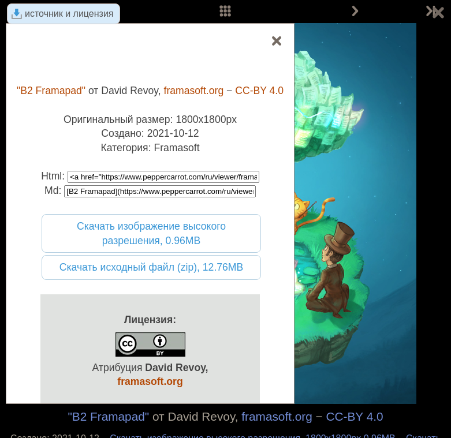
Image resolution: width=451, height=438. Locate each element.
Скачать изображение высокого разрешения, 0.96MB (151, 233)
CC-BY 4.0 (354, 416)
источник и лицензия (69, 13)
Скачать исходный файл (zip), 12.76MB (151, 267)
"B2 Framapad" (108, 416)
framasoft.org (276, 416)
